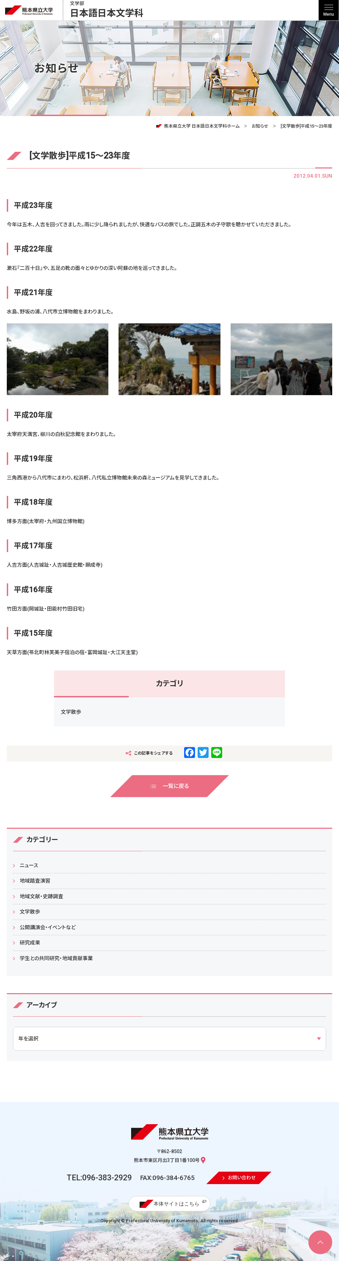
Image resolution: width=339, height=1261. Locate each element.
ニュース (29, 865)
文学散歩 (71, 712)
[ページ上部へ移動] (320, 1242)
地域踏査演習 (35, 881)
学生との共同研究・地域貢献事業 (56, 958)
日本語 (106, 10)
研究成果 (30, 943)
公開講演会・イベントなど (48, 927)
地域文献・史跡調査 (41, 896)
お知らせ (260, 126)
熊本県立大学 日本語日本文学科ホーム (201, 126)
